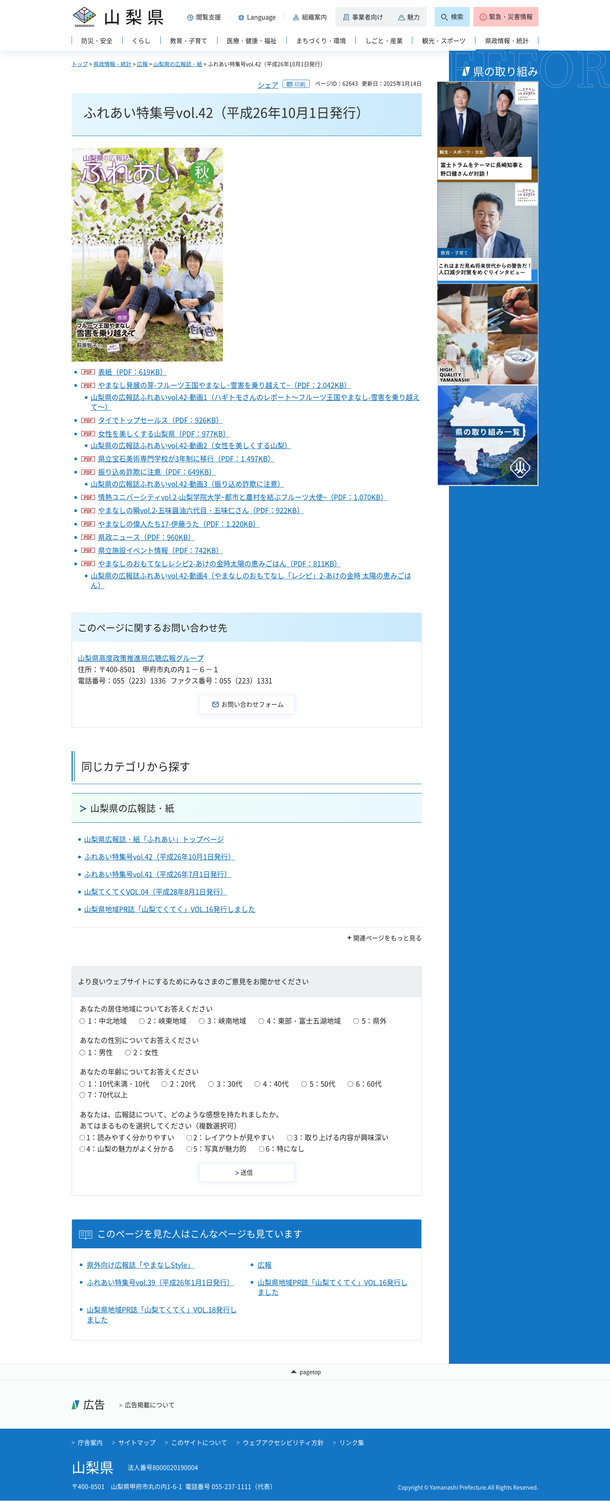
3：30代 (229, 1083)
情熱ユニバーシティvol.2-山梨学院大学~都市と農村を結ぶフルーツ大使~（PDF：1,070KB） (242, 497)
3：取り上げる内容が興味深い (341, 1137)
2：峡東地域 (166, 1020)
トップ (80, 64)
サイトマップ (137, 1442)
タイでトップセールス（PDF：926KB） (160, 420)
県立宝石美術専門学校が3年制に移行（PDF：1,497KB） (186, 458)
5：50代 (322, 1083)
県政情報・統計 (112, 64)
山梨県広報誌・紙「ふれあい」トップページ (154, 839)
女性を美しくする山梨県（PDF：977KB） (164, 434)
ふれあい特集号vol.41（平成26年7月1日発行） (157, 874)
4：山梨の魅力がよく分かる (130, 1148)
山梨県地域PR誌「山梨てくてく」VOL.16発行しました (169, 909)
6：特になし (285, 1148)
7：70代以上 (108, 1094)
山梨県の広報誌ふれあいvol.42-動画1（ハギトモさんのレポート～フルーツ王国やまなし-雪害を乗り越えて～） (255, 402)
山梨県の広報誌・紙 (177, 64)
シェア (268, 85)
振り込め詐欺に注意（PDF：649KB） (157, 472)
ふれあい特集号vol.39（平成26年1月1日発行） (160, 1282)
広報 (142, 64)
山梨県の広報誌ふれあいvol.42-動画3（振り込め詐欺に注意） (187, 484)
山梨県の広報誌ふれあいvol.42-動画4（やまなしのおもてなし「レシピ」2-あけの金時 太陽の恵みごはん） (251, 580)
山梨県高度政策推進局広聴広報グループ (141, 658)
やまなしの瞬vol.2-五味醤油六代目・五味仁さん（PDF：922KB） (201, 510)
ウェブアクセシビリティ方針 (283, 1442)
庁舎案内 (90, 1442)
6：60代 (369, 1083)
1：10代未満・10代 (118, 1083)
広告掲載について (150, 1405)
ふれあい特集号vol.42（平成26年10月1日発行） (159, 856)
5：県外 (374, 1020)
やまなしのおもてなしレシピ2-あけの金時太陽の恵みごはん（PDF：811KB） (219, 563)
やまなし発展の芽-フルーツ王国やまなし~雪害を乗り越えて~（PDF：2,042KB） (224, 385)
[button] (205, 16)
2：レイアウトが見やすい (233, 1137)
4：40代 (276, 1083)
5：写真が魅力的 (219, 1148)
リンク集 (351, 1442)
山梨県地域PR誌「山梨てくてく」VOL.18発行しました (162, 1314)
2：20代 (183, 1083)
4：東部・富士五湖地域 (304, 1020)
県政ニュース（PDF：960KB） (146, 537)
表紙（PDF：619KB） (132, 372)
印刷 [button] (299, 84)
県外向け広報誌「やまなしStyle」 (140, 1265)
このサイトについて (199, 1442)
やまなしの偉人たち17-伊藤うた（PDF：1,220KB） (179, 524)
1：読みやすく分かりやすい (130, 1137)
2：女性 (145, 1052)
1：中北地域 (107, 1020)
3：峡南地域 (226, 1020)
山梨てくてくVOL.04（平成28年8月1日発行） (155, 891)
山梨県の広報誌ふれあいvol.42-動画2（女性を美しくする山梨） (191, 445)
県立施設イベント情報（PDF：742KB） (160, 550)
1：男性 (100, 1052)
